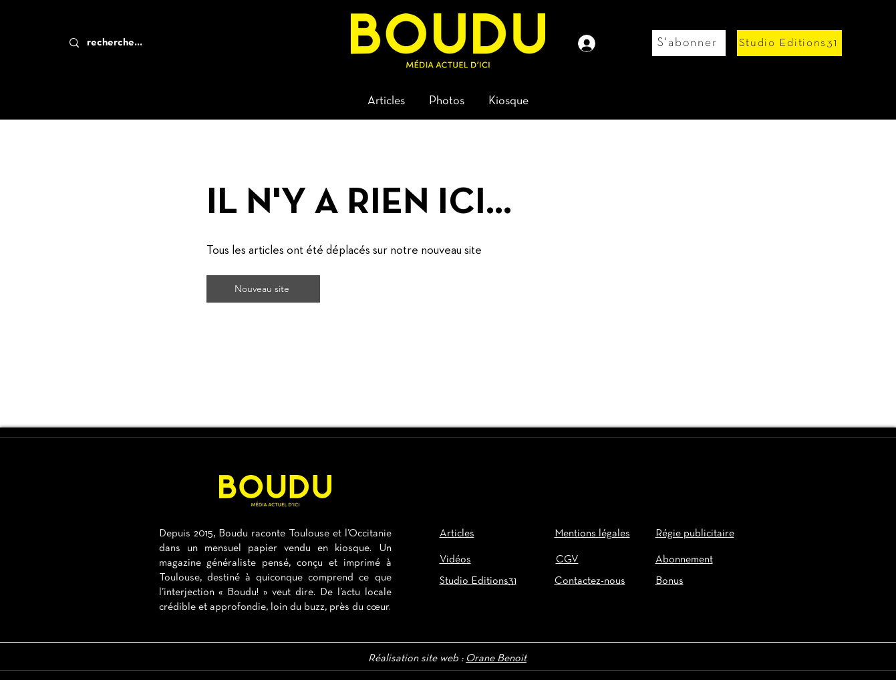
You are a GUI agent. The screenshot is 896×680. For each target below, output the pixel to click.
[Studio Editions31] (789, 43)
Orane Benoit (496, 658)
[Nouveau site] (263, 289)
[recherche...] (136, 43)
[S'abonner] (689, 43)
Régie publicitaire (694, 533)
